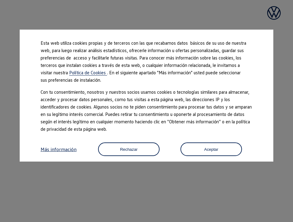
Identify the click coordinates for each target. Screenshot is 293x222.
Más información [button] (59, 149)
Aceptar (211, 149)
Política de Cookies (88, 72)
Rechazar (128, 149)
